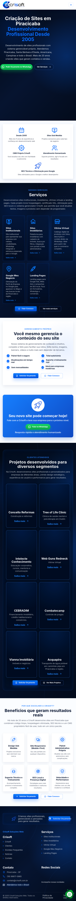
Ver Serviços (44, 67)
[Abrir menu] (71, 5)
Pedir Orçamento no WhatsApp (16, 67)
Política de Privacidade (48, 896)
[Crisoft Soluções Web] (14, 5)
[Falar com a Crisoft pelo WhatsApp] (69, 893)
